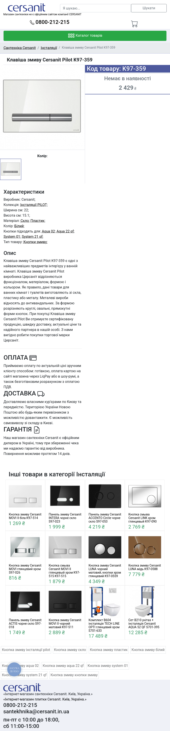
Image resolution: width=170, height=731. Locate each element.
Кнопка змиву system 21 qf (24, 675)
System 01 (12, 237)
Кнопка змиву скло (70, 650)
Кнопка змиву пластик (109, 650)
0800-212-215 (50, 22)
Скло (25, 221)
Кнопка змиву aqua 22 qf (63, 666)
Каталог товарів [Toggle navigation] (85, 35)
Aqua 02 (48, 231)
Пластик (37, 221)
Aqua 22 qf (65, 231)
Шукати (149, 8)
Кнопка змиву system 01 (108, 666)
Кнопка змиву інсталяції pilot (26, 650)
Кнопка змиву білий (147, 650)
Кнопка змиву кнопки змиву (74, 675)
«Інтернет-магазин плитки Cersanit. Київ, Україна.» (44, 699)
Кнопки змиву (35, 242)
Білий (19, 226)
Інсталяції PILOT (33, 205)
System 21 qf (32, 237)
